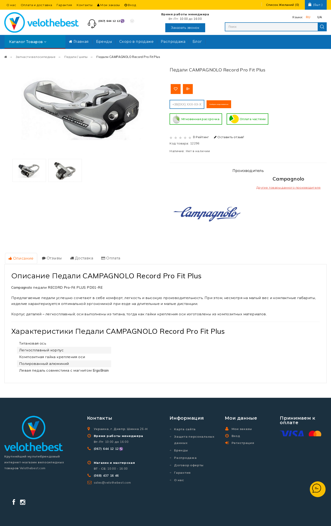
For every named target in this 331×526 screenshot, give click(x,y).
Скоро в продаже (136, 41)
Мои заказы (108, 5)
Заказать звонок (185, 28)
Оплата (107, 256)
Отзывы (50, 256)
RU (308, 17)
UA (319, 17)
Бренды (104, 41)
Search (322, 26)
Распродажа (173, 41)
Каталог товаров (27, 41)
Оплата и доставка (36, 5)
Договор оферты (189, 462)
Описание (20, 256)
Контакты (85, 5)
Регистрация (243, 440)
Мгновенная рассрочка (195, 118)
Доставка (78, 256)
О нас (11, 5)
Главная (79, 41)
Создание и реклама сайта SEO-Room (236, 518)
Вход (130, 5)
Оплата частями (247, 118)
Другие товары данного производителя (288, 186)
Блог (197, 41)
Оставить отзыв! (229, 135)
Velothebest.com (177, 518)
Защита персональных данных (194, 437)
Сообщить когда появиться (231, 103)
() (282, 5)
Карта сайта (185, 426)
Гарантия (64, 5)
